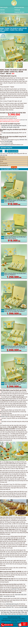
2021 (25, 594)
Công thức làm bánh (19, 12)
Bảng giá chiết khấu (19, 7)
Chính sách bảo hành (15, 612)
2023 (19, 594)
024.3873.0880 (8, 141)
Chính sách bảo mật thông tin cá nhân (17, 614)
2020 (1, 596)
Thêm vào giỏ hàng (13, 151)
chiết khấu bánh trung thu (12, 604)
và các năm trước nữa (9, 596)
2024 (16, 594)
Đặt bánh (2, 9)
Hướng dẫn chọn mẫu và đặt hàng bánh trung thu (13, 125)
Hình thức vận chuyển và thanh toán (10, 127)
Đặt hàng (14, 167)
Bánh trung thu (4, 7)
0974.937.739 (23, 119)
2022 (22, 594)
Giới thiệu (2, 12)
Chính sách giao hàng (17, 610)
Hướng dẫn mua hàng (5, 610)
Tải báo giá (17, 9)
